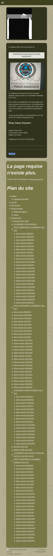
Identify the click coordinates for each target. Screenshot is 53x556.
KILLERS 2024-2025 (21, 447)
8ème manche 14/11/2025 (25, 255)
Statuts (16, 215)
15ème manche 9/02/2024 (25, 509)
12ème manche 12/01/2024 (25, 500)
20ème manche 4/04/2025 (23, 371)
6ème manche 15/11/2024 (23, 328)
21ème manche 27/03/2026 (25, 296)
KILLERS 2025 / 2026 (21, 221)
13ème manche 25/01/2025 (23, 349)
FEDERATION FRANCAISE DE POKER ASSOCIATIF (26, 55)
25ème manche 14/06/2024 (25, 541)
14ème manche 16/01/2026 (25, 274)
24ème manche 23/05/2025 (23, 384)
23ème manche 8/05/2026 (25, 302)
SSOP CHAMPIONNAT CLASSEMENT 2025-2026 (29, 229)
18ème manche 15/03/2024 (25, 519)
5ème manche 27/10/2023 (25, 478)
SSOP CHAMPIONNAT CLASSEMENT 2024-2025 (29, 307)
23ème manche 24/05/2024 (25, 534)
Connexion (42, 549)
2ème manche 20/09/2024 (23, 315)
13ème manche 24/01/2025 (25, 428)
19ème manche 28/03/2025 (23, 368)
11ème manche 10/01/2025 (23, 343)
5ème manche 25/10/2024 (23, 324)
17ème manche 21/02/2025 (23, 362)
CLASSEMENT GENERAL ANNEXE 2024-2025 (28, 392)
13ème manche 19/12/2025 (25, 271)
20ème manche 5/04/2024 (25, 525)
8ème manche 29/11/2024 (23, 334)
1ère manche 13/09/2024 (22, 312)
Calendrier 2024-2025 (21, 199)
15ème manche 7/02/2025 (23, 356)
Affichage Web (41, 551)
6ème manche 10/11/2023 (25, 481)
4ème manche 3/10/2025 (24, 243)
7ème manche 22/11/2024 (23, 331)
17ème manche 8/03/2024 (25, 516)
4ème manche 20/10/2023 (25, 475)
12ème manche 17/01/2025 (23, 346)
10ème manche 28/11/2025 (25, 262)
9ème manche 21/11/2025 (25, 259)
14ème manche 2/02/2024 (25, 506)
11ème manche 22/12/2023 (25, 497)
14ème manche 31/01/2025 (23, 353)
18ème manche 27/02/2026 (25, 287)
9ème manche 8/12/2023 (24, 490)
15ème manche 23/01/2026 (25, 277)
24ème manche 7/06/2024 (25, 537)
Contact (14, 202)
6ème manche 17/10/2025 (25, 249)
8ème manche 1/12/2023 (24, 487)
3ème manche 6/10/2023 (24, 472)
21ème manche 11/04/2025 (23, 375)
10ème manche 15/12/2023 (25, 494)
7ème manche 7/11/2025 (24, 252)
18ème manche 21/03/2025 (23, 365)
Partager (12, 154)
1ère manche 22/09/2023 (24, 465)
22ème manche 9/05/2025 (23, 378)
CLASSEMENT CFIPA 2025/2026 (25, 224)
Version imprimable (15, 549)
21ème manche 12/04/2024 (25, 528)
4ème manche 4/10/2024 (22, 321)
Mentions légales (17, 208)
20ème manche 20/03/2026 (25, 293)
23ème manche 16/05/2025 (23, 381)
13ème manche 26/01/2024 (25, 503)
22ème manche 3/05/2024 (25, 531)
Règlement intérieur (20, 212)
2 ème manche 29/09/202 (25, 469)
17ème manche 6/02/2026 (25, 284)
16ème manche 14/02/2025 (23, 359)
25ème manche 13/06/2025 (23, 387)
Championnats (16, 218)
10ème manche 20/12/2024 (23, 340)
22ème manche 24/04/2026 (25, 299)
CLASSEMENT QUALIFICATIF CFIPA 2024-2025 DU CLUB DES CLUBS (29, 454)
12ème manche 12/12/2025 (25, 268)
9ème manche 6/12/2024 (22, 337)
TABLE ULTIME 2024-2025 (23, 450)
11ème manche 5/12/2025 (25, 265)
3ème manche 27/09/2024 (23, 318)
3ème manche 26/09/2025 (25, 240)
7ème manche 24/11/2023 (25, 484)
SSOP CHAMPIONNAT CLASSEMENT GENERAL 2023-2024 (27, 460)
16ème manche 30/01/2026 (25, 281)
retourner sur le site (36, 179)
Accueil (13, 196)
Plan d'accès (15, 205)
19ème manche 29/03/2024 (25, 522)
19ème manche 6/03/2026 (25, 290)
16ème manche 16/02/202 (25, 512)
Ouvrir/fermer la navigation (26, 2)
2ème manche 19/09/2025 (25, 237)
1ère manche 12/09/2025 (24, 234)
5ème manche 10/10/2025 (25, 246)
